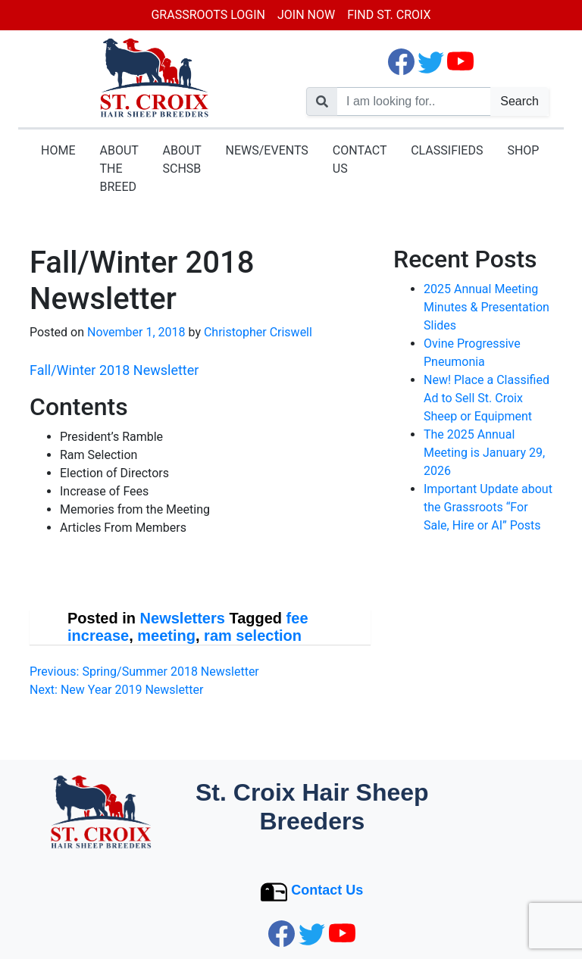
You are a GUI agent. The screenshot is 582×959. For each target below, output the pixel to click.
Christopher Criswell (258, 332)
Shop (523, 150)
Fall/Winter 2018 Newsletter (114, 370)
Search (519, 101)
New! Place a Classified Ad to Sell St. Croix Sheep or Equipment (486, 398)
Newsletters (182, 618)
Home (58, 150)
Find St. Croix (388, 15)
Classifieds (447, 150)
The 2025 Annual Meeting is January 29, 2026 (484, 452)
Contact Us (359, 159)
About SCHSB (182, 159)
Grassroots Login (208, 15)
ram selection (253, 635)
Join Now (306, 15)
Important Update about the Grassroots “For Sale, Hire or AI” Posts (488, 507)
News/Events (267, 150)
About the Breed (118, 168)
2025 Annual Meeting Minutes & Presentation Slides (486, 307)
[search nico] (414, 101)
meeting (166, 635)
